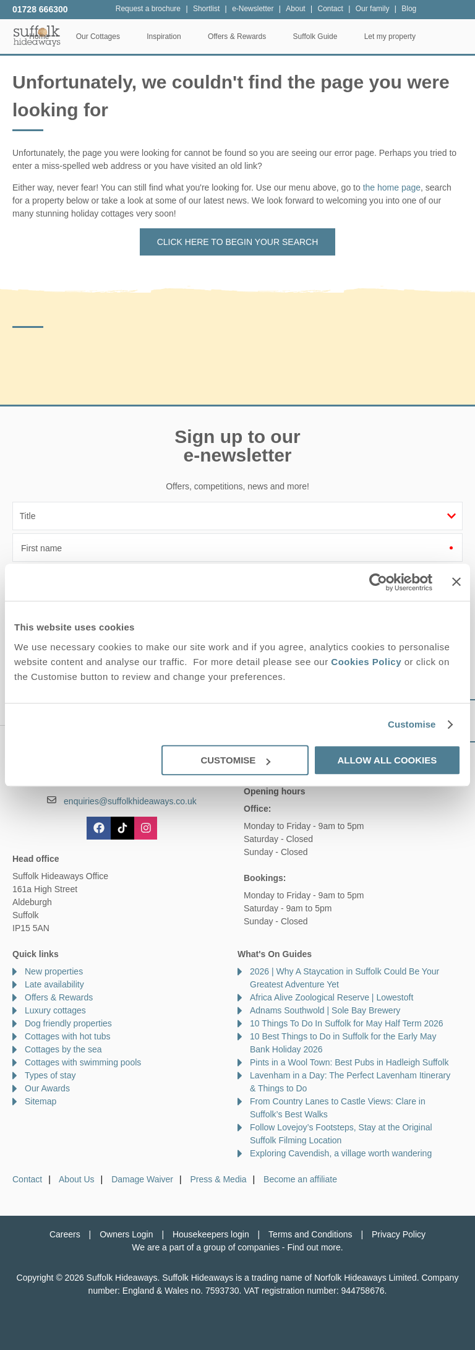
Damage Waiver (142, 1179)
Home (85, 36)
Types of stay (50, 1075)
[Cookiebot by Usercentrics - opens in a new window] (378, 582)
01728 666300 (40, 9)
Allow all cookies (387, 760)
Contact (27, 1179)
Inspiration (210, 36)
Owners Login (126, 1234)
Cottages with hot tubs (68, 1036)
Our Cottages (144, 36)
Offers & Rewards (283, 36)
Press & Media (218, 1179)
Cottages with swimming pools (83, 1062)
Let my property (435, 36)
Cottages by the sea (63, 1049)
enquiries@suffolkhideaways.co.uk (130, 801)
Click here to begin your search (238, 242)
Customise (412, 724)
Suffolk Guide (361, 36)
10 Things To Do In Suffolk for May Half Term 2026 (346, 1023)
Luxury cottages (55, 1010)
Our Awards (47, 1088)
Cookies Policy (366, 661)
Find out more (313, 1247)
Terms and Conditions (310, 1234)
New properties (54, 971)
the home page (392, 187)
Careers (64, 1234)
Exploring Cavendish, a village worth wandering (341, 1153)
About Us (77, 1179)
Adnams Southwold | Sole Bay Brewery (325, 1010)
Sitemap (40, 1101)
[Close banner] (456, 581)
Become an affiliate (300, 1179)
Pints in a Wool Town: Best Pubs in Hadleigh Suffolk (349, 1062)
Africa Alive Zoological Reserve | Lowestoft (331, 997)
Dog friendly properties (68, 1023)
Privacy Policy (399, 1234)
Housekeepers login (211, 1234)
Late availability (54, 984)
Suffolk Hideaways (37, 35)
